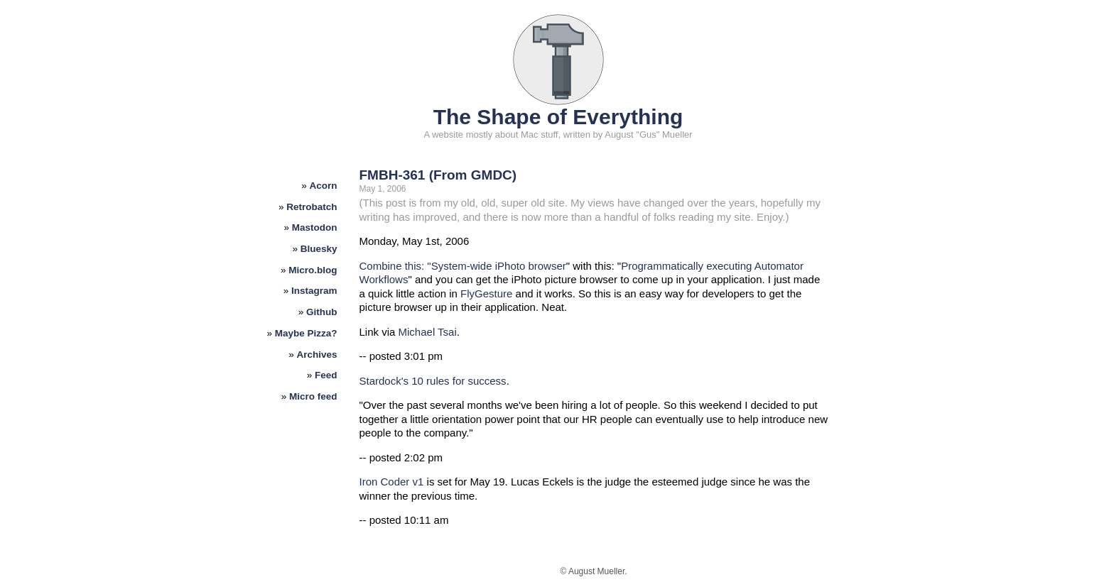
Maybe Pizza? (306, 333)
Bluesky (319, 248)
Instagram (314, 290)
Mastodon (314, 227)
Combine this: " (395, 266)
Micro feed (313, 396)
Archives (317, 354)
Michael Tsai (428, 332)
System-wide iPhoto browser (498, 266)
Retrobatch (311, 207)
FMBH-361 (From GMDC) (438, 175)
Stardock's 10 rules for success (433, 381)
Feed (326, 375)
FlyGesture (486, 293)
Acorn (323, 185)
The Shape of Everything (558, 116)
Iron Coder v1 (391, 482)
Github (321, 312)
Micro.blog (312, 270)
